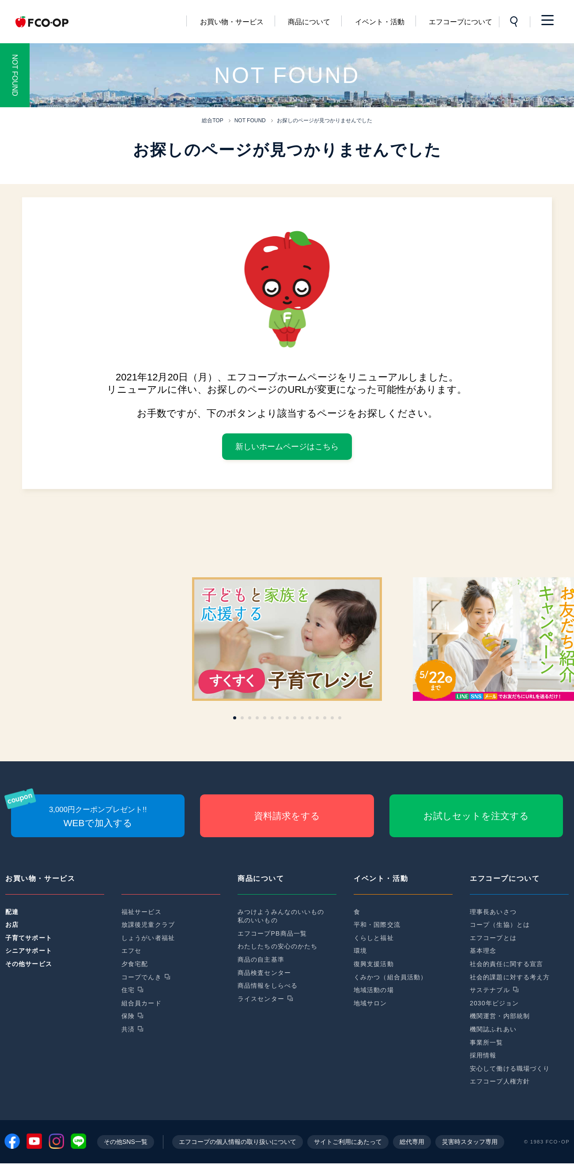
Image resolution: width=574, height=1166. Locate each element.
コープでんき (141, 977)
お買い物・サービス (232, 22)
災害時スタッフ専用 (470, 1144)
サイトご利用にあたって (348, 1144)
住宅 (128, 989)
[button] (234, 717)
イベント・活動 (379, 22)
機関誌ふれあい (493, 1029)
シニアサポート (28, 950)
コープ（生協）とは (500, 924)
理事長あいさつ (493, 911)
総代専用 (412, 1144)
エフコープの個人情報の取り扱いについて (237, 1144)
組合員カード (141, 1003)
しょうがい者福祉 (148, 937)
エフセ (131, 950)
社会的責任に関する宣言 (506, 963)
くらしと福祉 (374, 937)
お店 (12, 924)
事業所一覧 (486, 1042)
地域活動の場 (374, 989)
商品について (309, 22)
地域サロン (370, 1003)
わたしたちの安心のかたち (277, 946)
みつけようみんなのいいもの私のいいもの (281, 916)
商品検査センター (264, 972)
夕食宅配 (134, 963)
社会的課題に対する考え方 (510, 977)
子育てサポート (28, 937)
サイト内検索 (514, 21)
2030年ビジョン (494, 1003)
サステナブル (490, 989)
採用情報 (483, 1055)
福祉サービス (141, 911)
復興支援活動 (374, 963)
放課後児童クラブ (148, 924)
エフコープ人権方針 (500, 1081)
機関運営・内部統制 (500, 1015)
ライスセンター (261, 998)
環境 (360, 950)
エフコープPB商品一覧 (272, 933)
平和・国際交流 (377, 924)
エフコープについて (460, 22)
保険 (128, 1015)
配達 (12, 911)
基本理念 (483, 950)
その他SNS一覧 (125, 1144)
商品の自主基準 (261, 959)
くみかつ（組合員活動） (390, 977)
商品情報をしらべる (268, 985)
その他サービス (28, 963)
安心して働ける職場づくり (510, 1068)
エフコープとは (493, 937)
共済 (128, 1029)
